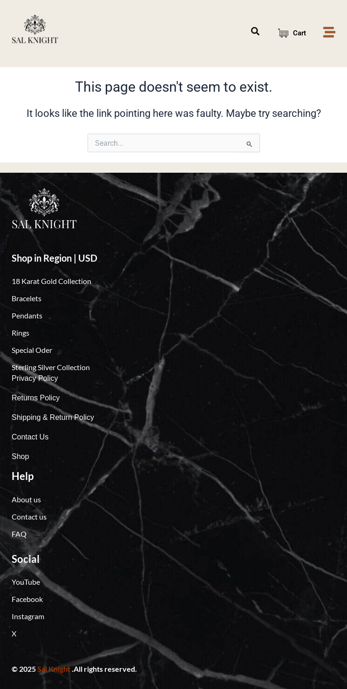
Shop (20, 456)
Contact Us (30, 437)
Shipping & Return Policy (53, 417)
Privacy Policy (35, 378)
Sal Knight (54, 668)
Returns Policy (36, 398)
